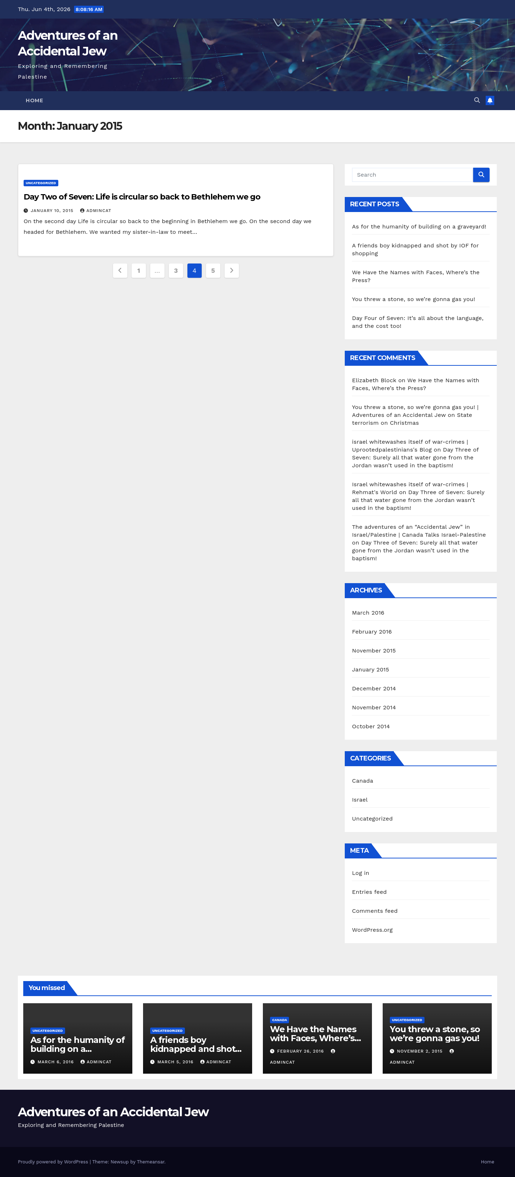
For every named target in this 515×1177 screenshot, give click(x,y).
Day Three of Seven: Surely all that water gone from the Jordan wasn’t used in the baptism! (415, 457)
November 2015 (374, 650)
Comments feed (375, 910)
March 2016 (368, 612)
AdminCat (95, 210)
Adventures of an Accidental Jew (113, 1111)
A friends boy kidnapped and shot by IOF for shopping (192, 1049)
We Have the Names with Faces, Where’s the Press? (313, 1038)
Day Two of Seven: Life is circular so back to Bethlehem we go (142, 197)
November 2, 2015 (421, 1051)
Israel (360, 799)
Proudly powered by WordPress (54, 1161)
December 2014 (374, 688)
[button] (477, 100)
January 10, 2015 (53, 210)
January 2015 (370, 669)
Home (34, 100)
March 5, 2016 (176, 1061)
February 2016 (372, 631)
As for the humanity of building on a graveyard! (419, 226)
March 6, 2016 (57, 1061)
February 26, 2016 (301, 1051)
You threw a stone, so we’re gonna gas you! (413, 299)
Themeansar (151, 1161)
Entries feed (369, 891)
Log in (360, 873)
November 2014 (374, 707)
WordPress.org (372, 929)
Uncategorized (41, 183)
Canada (362, 780)
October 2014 (371, 726)
